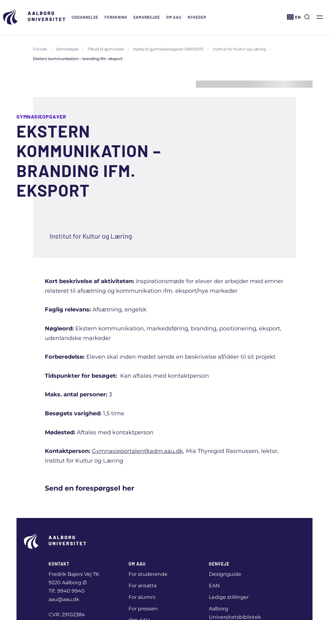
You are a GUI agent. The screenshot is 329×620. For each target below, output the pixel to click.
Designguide (225, 574)
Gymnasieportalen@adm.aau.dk (137, 451)
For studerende (148, 574)
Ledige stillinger (229, 597)
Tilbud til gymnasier (105, 49)
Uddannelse (85, 17)
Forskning (116, 17)
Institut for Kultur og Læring (239, 49)
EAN (214, 586)
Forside (40, 49)
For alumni (142, 597)
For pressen (143, 609)
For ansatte (143, 586)
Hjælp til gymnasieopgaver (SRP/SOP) (168, 49)
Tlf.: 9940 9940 (67, 591)
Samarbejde (146, 17)
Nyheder (197, 17)
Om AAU (173, 17)
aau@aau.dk (64, 599)
